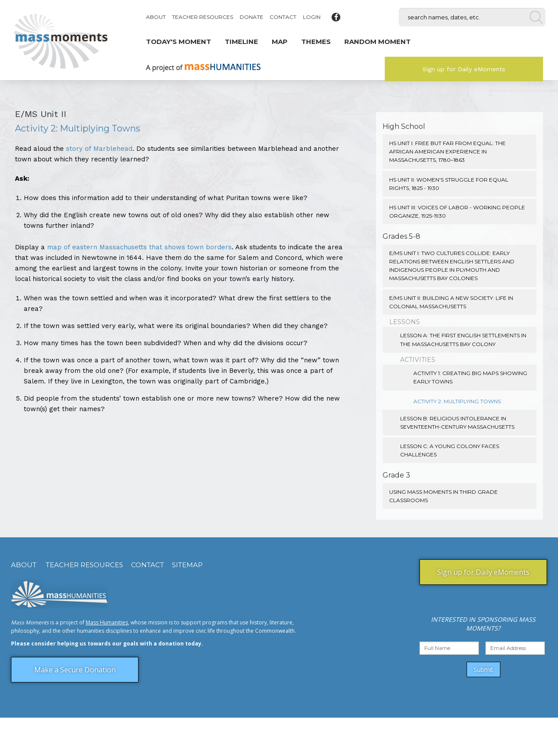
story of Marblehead (99, 149)
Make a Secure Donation (75, 670)
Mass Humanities (107, 622)
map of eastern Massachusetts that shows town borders (139, 247)
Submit (483, 669)
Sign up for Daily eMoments (464, 69)
